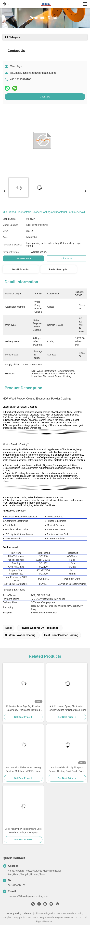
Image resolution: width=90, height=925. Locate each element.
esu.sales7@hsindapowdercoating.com (33, 72)
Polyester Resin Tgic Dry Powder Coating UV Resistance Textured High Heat (23, 708)
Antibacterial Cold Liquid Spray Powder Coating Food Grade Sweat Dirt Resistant (67, 769)
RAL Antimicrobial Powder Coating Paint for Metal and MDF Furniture (23, 769)
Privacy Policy (14, 913)
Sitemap (28, 913)
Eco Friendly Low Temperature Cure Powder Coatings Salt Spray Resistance (23, 831)
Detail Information (20, 269)
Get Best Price (23, 258)
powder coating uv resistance (39, 627)
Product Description (58, 269)
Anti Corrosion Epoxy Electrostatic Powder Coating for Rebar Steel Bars (67, 708)
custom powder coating (20, 635)
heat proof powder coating (61, 635)
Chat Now (45, 96)
